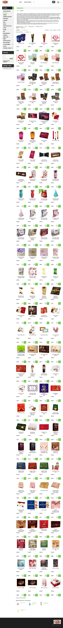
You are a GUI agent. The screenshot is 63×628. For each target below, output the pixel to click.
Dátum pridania (31, 26)
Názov (22, 26)
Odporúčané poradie (39, 26)
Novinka (59, 30)
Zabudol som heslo (6, 60)
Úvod (17, 10)
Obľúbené (47, 30)
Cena (26, 26)
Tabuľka (22, 27)
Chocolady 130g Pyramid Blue (34, 603)
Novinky (20, 2)
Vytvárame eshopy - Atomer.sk (56, 625)
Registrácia (5, 61)
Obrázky (17, 27)
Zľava (51, 30)
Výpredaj (54, 30)
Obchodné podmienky (27, 2)
